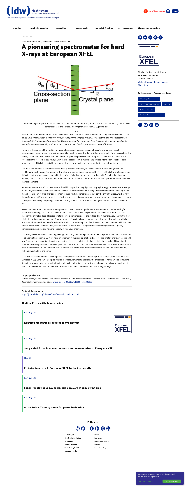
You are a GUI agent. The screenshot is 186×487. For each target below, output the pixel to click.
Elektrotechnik (146, 110)
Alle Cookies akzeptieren (171, 481)
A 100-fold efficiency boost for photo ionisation (54, 408)
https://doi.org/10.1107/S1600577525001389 (72, 282)
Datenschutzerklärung (101, 441)
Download (104, 126)
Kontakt (97, 445)
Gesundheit (61, 28)
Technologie (17, 28)
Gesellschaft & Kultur (39, 28)
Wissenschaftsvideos (149, 28)
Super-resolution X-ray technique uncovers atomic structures (62, 388)
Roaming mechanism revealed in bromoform (51, 323)
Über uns (97, 435)
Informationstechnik (149, 104)
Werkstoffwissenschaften (151, 115)
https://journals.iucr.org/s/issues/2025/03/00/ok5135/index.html (50, 294)
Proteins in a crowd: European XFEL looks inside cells (58, 368)
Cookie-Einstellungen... (146, 481)
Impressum (98, 438)
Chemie (167, 104)
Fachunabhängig (125, 28)
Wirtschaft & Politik (103, 28)
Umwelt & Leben (82, 28)
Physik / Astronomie (149, 99)
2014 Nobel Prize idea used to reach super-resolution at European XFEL (69, 349)
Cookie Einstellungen (101, 448)
